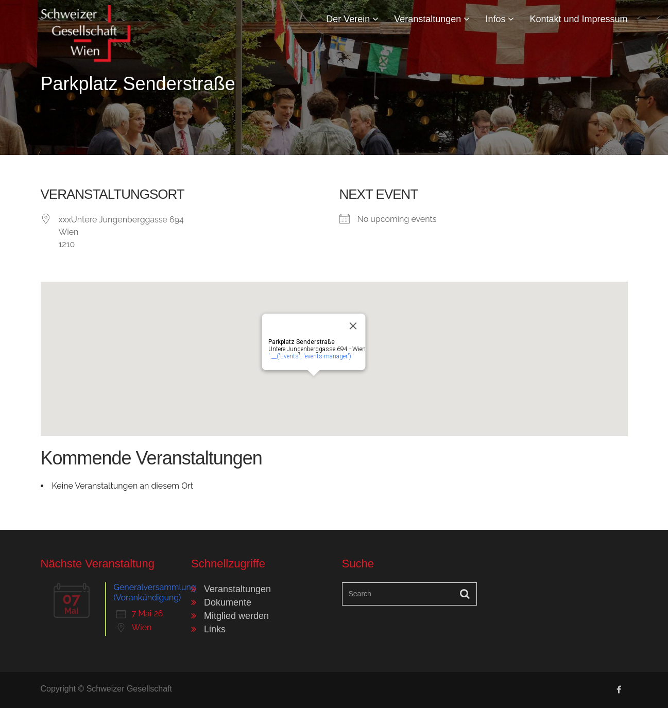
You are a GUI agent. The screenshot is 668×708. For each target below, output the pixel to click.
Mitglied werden (236, 616)
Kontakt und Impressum (578, 19)
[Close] (352, 326)
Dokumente (227, 602)
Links (215, 629)
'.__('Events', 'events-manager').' (310, 356)
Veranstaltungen (432, 19)
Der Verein (352, 19)
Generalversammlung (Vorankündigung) (155, 592)
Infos (499, 19)
